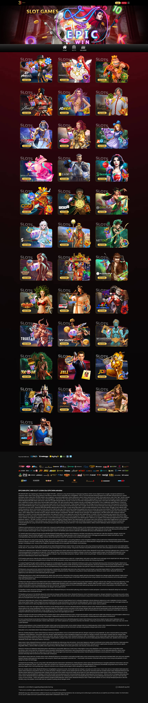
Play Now (27, 80)
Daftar (124, 3)
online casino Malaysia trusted (112, 521)
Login (117, 3)
